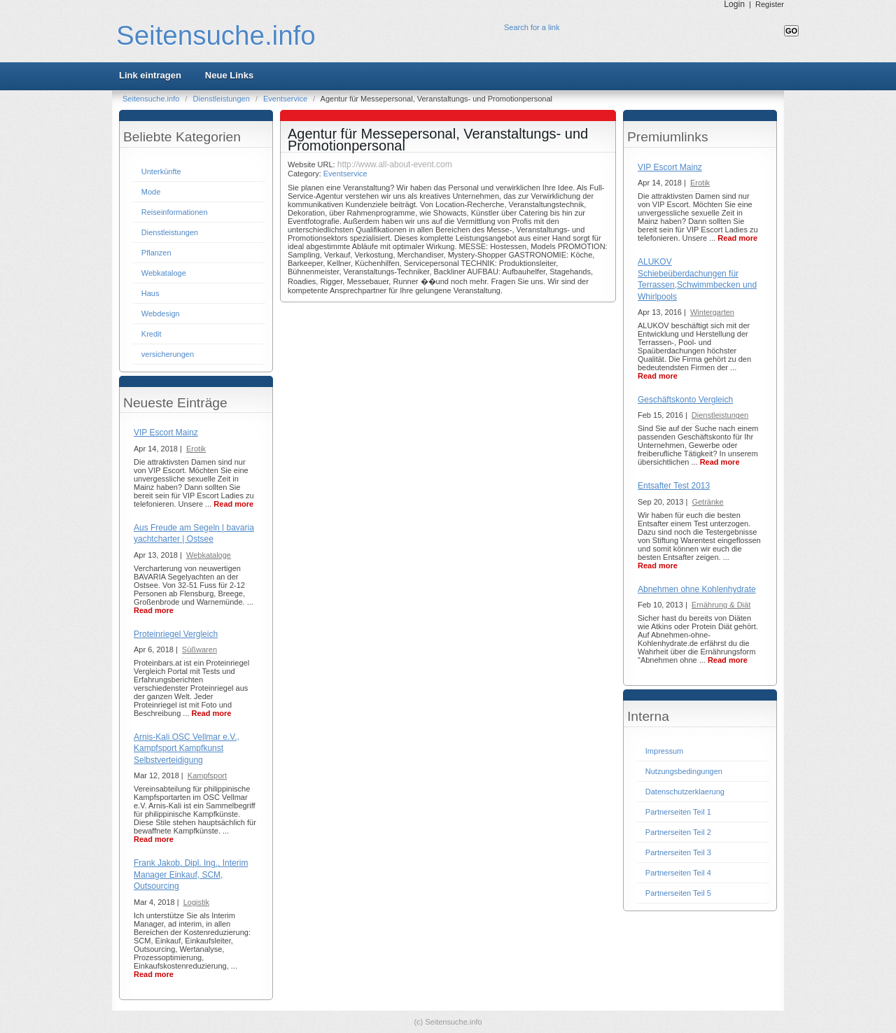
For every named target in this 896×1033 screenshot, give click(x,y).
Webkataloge (163, 273)
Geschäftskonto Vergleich (685, 400)
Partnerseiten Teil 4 (678, 873)
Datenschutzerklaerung (684, 791)
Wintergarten (712, 312)
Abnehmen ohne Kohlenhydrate (697, 589)
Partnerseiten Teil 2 (678, 832)
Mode (151, 192)
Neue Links (229, 75)
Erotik (196, 448)
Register (769, 4)
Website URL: (312, 164)
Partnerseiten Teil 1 (678, 812)
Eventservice (286, 98)
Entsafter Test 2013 (674, 486)
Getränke (707, 502)
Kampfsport (207, 775)
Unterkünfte (161, 171)
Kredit (151, 334)
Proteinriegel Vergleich (176, 634)
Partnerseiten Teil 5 (678, 893)
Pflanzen (156, 252)
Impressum (664, 751)
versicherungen (167, 354)
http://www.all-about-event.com (394, 164)
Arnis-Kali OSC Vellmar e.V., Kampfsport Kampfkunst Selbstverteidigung (186, 748)
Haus (150, 293)
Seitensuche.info (216, 35)
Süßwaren (199, 649)
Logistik (196, 902)
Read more (233, 504)
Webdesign (160, 313)
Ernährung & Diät (721, 604)
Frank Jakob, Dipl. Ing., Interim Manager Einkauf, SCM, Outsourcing (191, 874)
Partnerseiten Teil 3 (678, 852)
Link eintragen (150, 75)
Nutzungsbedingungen (683, 771)
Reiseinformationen (174, 212)
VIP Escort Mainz (166, 432)
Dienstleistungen (222, 98)
